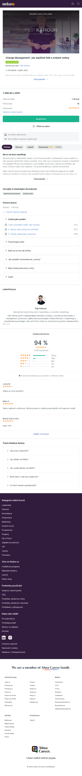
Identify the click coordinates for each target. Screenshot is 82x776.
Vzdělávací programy (11, 566)
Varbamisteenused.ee (63, 709)
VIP (3, 547)
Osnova (18, 147)
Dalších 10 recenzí (41, 434)
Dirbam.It (58, 692)
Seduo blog (7, 579)
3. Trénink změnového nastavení (22, 234)
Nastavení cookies (10, 648)
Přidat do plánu (41, 126)
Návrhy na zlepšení (10, 627)
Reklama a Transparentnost (13, 652)
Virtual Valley (9, 733)
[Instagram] (10, 638)
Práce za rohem (10, 699)
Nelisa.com (8, 705)
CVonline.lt (59, 682)
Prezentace (7, 517)
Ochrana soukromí (9, 644)
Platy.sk (32, 699)
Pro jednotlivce (8, 619)
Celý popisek (41, 79)
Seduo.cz (33, 689)
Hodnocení (50, 147)
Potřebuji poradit (9, 623)
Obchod (5, 509)
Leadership (6, 505)
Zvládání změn (28, 193)
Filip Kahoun (25, 65)
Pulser (7, 737)
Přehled (7, 147)
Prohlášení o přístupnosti (12, 607)
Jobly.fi (32, 720)
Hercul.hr (8, 730)
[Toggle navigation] (72, 3)
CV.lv (57, 685)
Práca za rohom (10, 695)
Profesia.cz (9, 689)
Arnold (32, 682)
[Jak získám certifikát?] (41, 459)
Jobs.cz (7, 682)
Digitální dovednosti (10, 542)
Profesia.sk (9, 685)
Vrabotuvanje (9, 727)
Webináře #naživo (9, 571)
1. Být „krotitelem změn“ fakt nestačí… (24, 225)
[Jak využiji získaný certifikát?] (41, 468)
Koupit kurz (41, 119)
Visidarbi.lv (59, 695)
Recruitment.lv (60, 705)
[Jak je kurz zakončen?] (41, 450)
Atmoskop (8, 702)
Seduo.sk (33, 692)
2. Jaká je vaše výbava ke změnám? (23, 229)
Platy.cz (32, 695)
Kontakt (5, 631)
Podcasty (6, 555)
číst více (6, 324)
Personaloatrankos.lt (62, 702)
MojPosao (8, 720)
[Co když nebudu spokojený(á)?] (41, 485)
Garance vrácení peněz (12, 112)
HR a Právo (7, 538)
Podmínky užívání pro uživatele (15, 603)
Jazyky (5, 551)
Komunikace (7, 513)
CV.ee (57, 689)
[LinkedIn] (4, 638)
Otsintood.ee (59, 699)
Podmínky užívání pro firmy (13, 599)
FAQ (3, 595)
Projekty (5, 534)
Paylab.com (34, 702)
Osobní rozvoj (8, 526)
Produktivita (7, 530)
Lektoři (30, 147)
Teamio (32, 685)
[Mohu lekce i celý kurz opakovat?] (41, 476)
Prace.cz (8, 692)
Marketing (6, 522)
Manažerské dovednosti (12, 193)
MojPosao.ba (9, 723)
